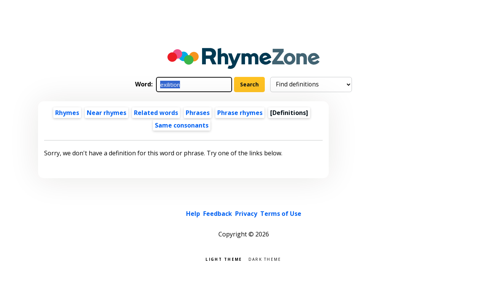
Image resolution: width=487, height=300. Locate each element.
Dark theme (265, 258)
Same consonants (181, 125)
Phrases (198, 113)
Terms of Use (280, 213)
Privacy (246, 213)
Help (193, 213)
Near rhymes (106, 113)
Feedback (217, 213)
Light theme (223, 258)
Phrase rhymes (240, 113)
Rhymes (67, 113)
